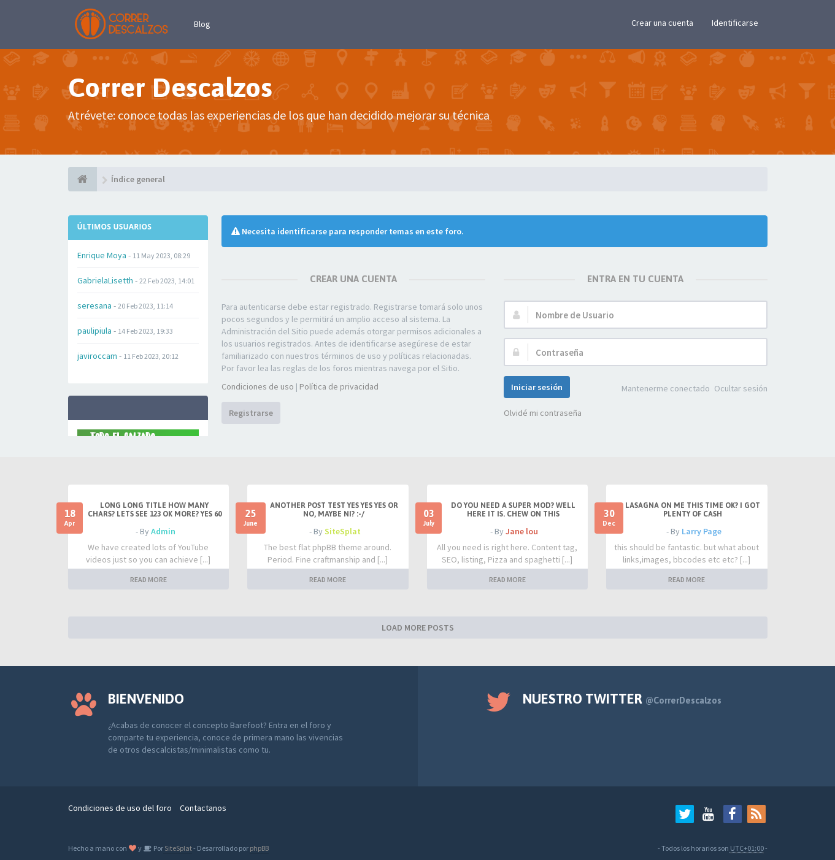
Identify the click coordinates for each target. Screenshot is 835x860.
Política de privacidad (339, 386)
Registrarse (251, 412)
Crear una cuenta (662, 22)
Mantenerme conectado (665, 388)
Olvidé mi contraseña (543, 412)
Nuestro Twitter (622, 699)
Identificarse (735, 22)
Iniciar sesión (537, 387)
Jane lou (522, 531)
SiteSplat (343, 531)
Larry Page (701, 531)
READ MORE (148, 579)
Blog (202, 23)
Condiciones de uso (257, 386)
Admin (163, 531)
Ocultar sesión (741, 388)
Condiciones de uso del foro (120, 807)
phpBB (259, 848)
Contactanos (203, 807)
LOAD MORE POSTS (418, 627)
